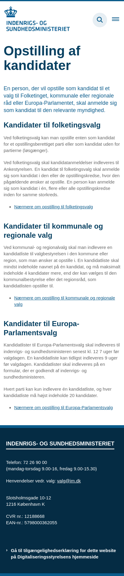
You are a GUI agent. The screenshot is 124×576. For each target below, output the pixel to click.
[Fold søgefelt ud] (100, 20)
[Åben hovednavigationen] (118, 20)
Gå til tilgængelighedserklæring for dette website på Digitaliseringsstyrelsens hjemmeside (63, 553)
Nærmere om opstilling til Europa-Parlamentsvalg (63, 407)
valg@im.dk (69, 480)
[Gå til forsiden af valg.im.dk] (35, 20)
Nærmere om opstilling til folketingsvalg (53, 206)
